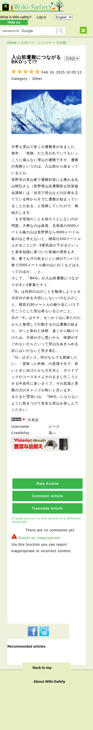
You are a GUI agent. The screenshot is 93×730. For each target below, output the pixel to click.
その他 (61, 43)
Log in (41, 17)
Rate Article (47, 484)
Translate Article (47, 508)
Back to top (42, 668)
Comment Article (47, 496)
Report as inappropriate (39, 538)
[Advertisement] (38, 588)
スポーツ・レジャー (36, 43)
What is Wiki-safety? (15, 17)
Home (12, 43)
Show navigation (83, 30)
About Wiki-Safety (49, 681)
